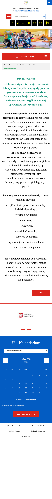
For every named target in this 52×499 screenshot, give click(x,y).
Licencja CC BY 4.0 (38, 426)
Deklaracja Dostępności (38, 431)
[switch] (34, 23)
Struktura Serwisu (14, 431)
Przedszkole (12, 64)
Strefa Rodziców (21, 64)
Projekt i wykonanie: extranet (14, 426)
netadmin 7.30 (26, 436)
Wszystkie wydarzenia (26, 414)
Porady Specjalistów (31, 64)
